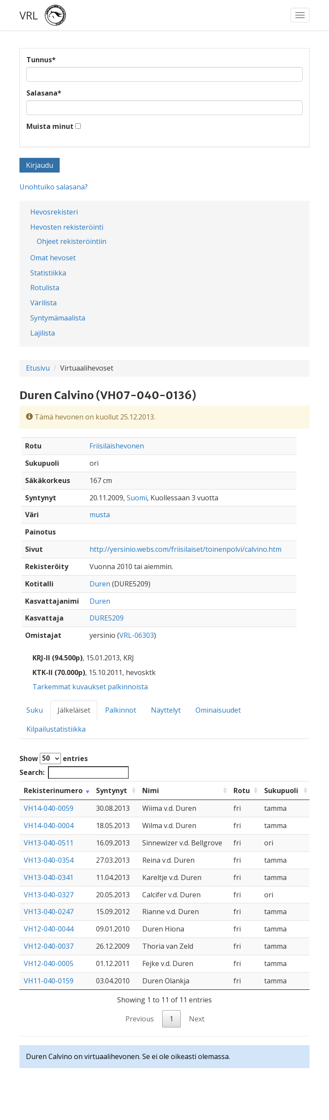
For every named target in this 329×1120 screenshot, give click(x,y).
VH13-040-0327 (48, 894)
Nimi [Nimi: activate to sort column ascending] (150, 790)
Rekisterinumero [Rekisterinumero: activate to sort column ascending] (53, 790)
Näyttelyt (166, 710)
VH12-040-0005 (48, 963)
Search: (74, 772)
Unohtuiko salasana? (53, 187)
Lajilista (42, 333)
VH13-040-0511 (48, 843)
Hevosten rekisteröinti (66, 227)
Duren (99, 584)
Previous (139, 1019)
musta (99, 514)
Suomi (137, 497)
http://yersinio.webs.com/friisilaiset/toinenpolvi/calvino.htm (185, 549)
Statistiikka (48, 273)
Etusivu (38, 368)
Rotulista (44, 287)
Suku (34, 710)
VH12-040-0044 (48, 929)
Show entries (53, 758)
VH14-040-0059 (48, 808)
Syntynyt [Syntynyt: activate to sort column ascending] (111, 790)
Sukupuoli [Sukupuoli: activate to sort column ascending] (281, 790)
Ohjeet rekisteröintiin (71, 241)
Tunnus (41, 59)
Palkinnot (120, 710)
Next (196, 1019)
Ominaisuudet (218, 710)
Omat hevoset (53, 257)
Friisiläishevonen (116, 446)
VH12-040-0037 (48, 946)
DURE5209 (106, 618)
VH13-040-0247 (48, 911)
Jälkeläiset (73, 710)
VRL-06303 (136, 635)
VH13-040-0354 (48, 860)
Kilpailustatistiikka (56, 729)
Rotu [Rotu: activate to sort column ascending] (241, 790)
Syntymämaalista (57, 318)
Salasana (43, 93)
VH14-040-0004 (48, 825)
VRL (28, 15)
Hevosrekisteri (54, 212)
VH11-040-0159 (48, 981)
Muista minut (49, 126)
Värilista (43, 302)
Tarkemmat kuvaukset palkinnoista (90, 686)
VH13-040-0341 (48, 877)
